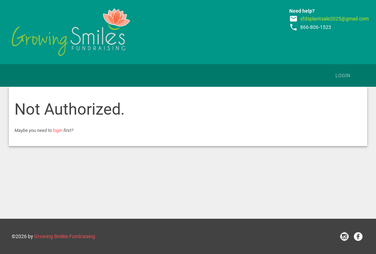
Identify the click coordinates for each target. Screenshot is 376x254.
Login (343, 75)
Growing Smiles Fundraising (64, 236)
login (57, 130)
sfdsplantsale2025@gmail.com (334, 19)
